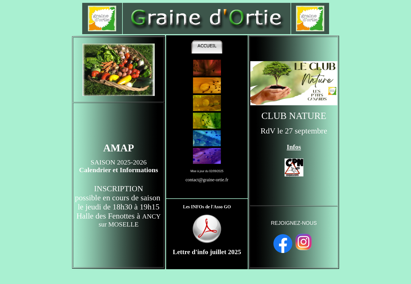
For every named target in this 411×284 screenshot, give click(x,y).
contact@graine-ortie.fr (207, 179)
